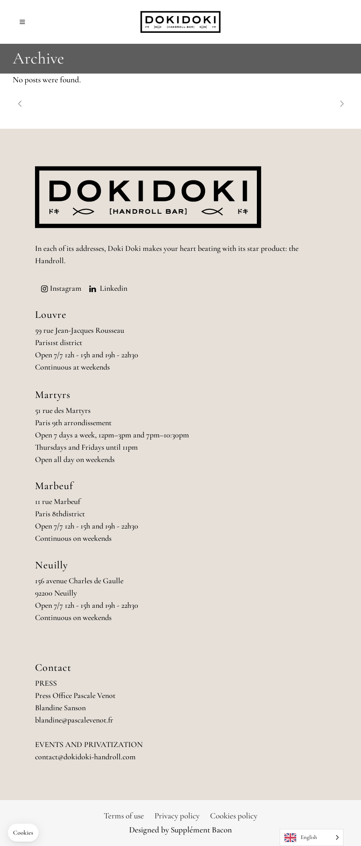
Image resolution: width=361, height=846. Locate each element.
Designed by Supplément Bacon (180, 830)
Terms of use (124, 816)
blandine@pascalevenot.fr (74, 720)
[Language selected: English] (311, 837)
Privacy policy (177, 816)
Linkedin (113, 288)
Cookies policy (233, 816)
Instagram (65, 288)
